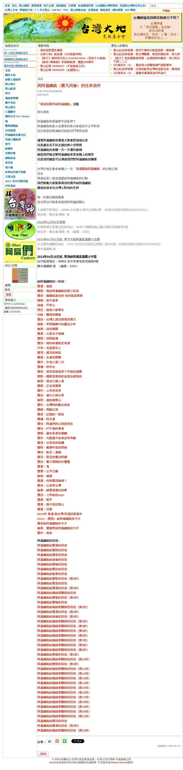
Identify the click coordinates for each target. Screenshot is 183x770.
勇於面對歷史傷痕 (51, 50)
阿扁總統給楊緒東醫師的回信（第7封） (63, 640)
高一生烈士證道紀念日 (16, 53)
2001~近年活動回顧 (16, 181)
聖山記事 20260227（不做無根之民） (63, 66)
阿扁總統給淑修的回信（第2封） (58, 616)
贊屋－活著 (44, 509)
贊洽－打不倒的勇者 (50, 428)
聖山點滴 (10, 88)
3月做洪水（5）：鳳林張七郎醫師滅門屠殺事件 (142, 65)
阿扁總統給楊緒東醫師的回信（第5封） (63, 630)
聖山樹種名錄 (78, 10)
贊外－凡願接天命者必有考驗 (56, 438)
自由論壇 (10, 130)
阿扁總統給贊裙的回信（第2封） (58, 597)
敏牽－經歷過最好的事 (52, 490)
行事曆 (72, 5)
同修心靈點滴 (13, 139)
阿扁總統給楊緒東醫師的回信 (56, 592)
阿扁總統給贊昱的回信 (52, 583)
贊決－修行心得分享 (50, 395)
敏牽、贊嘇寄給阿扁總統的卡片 (58, 528)
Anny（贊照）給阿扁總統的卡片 (58, 518)
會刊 (7, 144)
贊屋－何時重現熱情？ (52, 480)
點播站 (9, 148)
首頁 (7, 5)
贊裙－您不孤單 (47, 300)
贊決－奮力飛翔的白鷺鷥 (53, 461)
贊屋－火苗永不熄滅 (50, 333)
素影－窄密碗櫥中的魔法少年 (56, 324)
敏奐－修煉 (44, 476)
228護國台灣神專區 (106, 5)
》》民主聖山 (42, 10)
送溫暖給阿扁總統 (88, 168)
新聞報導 (36, 5)
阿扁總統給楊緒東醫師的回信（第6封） (63, 635)
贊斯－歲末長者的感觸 (52, 433)
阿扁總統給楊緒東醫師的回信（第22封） (64, 730)
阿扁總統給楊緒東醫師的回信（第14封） (64, 683)
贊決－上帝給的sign (50, 495)
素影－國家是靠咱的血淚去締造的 (59, 376)
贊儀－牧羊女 (46, 366)
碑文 (7, 93)
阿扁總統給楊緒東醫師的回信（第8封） (63, 645)
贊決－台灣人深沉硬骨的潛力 (56, 319)
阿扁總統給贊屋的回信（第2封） (58, 588)
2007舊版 (130, 10)
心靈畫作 (10, 111)
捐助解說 (61, 5)
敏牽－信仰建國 (47, 329)
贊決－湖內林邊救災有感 (53, 343)
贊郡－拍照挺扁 (47, 338)
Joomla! (54, 762)
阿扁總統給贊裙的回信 (52, 564)
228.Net (56, 10)
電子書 (9, 167)
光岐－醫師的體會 (49, 314)
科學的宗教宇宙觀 (15, 172)
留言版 (9, 162)
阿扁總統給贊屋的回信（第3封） (58, 611)
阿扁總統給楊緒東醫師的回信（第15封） (64, 687)
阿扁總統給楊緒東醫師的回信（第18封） (64, 702)
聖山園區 (24, 5)
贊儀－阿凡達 (46, 419)
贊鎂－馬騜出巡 (47, 409)
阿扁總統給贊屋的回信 (52, 545)
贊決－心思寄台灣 (49, 485)
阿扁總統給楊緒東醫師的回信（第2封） (63, 607)
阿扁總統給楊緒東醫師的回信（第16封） (64, 692)
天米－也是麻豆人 (49, 348)
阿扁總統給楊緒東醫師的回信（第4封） (63, 626)
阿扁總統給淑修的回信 (52, 559)
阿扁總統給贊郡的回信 (52, 550)
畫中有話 (10, 102)
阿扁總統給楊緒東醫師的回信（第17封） (64, 697)
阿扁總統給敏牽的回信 (52, 573)
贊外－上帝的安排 (49, 390)
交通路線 (93, 10)
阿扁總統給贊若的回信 (52, 554)
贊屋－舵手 (44, 499)
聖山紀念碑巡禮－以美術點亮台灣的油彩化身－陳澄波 (146, 69)
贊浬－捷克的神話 (49, 352)
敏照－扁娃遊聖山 (49, 400)
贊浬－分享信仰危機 (50, 442)
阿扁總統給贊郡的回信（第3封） (58, 664)
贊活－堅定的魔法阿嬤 (52, 457)
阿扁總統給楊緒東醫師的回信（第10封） (64, 659)
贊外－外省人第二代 (50, 362)
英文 (14, 5)
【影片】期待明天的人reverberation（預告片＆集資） (74, 58)
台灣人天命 (11, 10)
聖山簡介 (10, 84)
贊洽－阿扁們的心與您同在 (55, 423)
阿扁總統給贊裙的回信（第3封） (58, 654)
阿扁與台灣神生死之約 (133, 5)
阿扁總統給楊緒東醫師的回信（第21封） (64, 716)
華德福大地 (26, 10)
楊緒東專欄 (11, 98)
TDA (65, 10)
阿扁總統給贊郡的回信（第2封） (58, 578)
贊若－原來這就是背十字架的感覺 (59, 371)
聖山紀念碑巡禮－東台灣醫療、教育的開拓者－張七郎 (146, 54)
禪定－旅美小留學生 (50, 310)
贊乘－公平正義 (47, 471)
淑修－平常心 (46, 305)
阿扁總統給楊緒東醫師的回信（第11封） (64, 668)
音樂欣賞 (10, 153)
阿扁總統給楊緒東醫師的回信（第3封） (63, 621)
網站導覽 (117, 10)
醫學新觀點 (11, 125)
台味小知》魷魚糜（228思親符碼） (62, 54)
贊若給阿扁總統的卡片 (52, 523)
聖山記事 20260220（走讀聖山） (60, 70)
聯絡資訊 (105, 10)
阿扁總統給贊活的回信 (52, 721)
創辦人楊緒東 (13, 79)
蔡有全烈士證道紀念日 (16, 65)
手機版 (166, 10)
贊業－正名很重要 (49, 385)
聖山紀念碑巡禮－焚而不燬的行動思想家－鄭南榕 (143, 50)
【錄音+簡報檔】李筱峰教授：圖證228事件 (67, 62)
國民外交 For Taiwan (17, 116)
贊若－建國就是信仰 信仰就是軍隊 (60, 295)
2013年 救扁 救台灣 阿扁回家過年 (59, 514)
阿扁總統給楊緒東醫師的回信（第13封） (64, 678)
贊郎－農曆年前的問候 (52, 447)
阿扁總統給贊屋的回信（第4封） (58, 725)
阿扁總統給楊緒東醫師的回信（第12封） (64, 673)
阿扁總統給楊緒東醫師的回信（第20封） (64, 711)
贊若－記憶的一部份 (50, 414)
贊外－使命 (44, 533)
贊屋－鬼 (43, 466)
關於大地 (10, 75)
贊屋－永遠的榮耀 (49, 357)
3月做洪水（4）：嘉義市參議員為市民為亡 (140, 73)
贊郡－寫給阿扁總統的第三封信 (58, 291)
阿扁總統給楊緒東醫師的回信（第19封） (64, 706)
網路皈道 (10, 158)
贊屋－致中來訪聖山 (50, 504)
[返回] (43, 753)
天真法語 (10, 176)
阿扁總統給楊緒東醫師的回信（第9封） (63, 649)
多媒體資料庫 (85, 5)
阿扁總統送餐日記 (15, 134)
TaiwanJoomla (119, 762)
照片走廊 (49, 5)
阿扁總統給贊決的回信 (52, 569)
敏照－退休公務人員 (50, 381)
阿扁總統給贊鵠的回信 (52, 602)
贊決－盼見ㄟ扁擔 (49, 452)
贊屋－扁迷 (44, 286)
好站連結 (10, 185)
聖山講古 (10, 107)
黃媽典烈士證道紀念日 (16, 59)
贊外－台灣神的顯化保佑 (53, 404)
